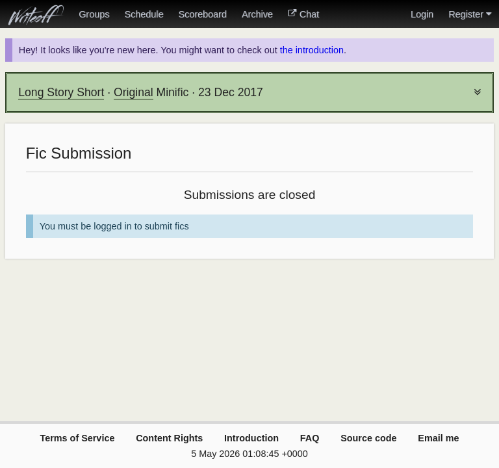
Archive (257, 14)
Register (469, 14)
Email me (438, 438)
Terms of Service (77, 438)
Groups (94, 14)
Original (133, 92)
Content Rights (169, 438)
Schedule (143, 14)
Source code (368, 438)
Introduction (251, 438)
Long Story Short (61, 92)
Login (422, 14)
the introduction (312, 50)
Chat (303, 14)
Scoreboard (202, 14)
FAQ (310, 438)
